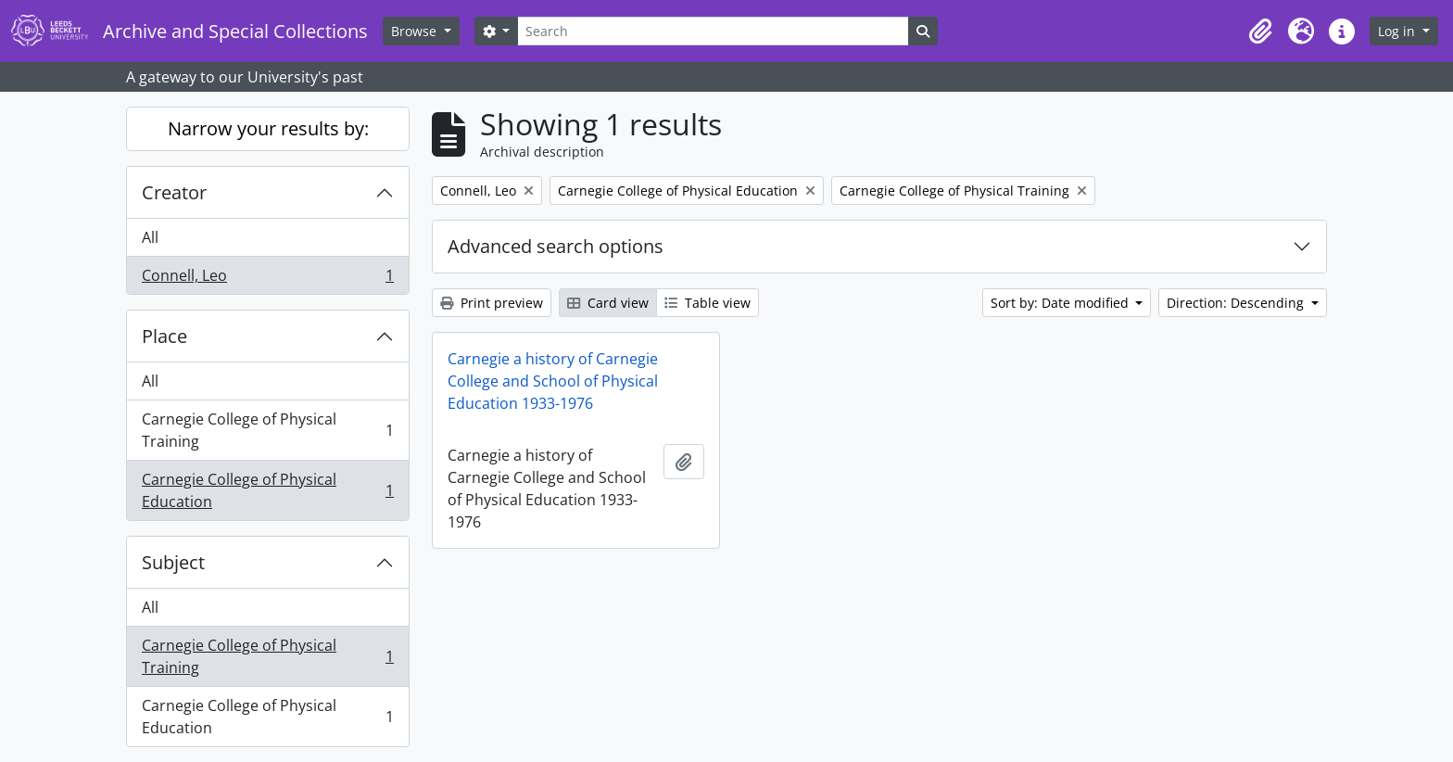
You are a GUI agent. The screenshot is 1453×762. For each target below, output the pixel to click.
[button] (1260, 31)
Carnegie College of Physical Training (267, 430)
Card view (608, 302)
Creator (174, 192)
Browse (415, 31)
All (150, 237)
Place (164, 336)
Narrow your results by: (268, 128)
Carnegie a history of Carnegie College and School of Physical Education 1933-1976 (553, 381)
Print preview (491, 302)
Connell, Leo (267, 279)
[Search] (712, 31)
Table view (707, 302)
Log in (1398, 31)
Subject (173, 562)
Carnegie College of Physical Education (267, 490)
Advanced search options (555, 246)
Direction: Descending (1237, 302)
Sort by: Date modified (1061, 302)
